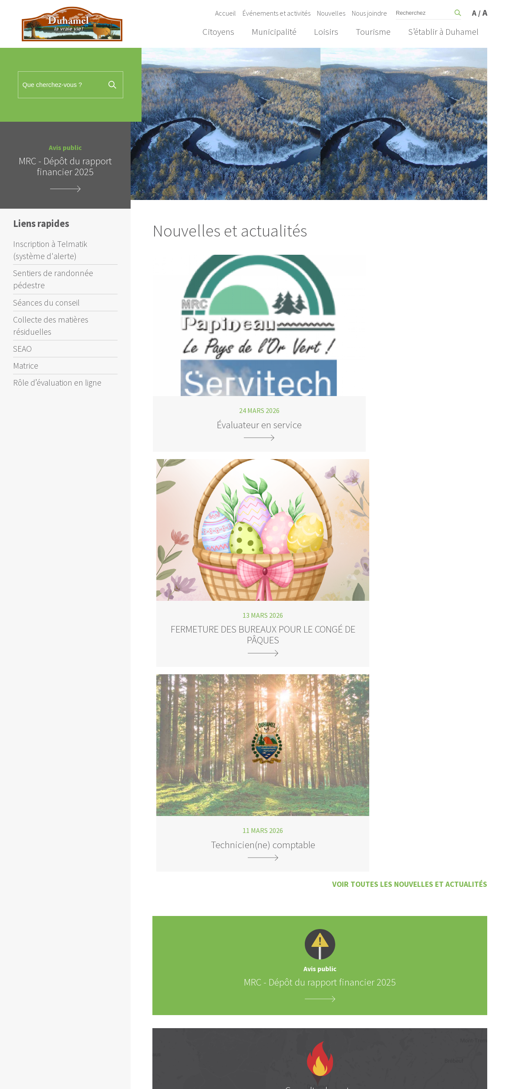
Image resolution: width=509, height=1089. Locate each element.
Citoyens (218, 31)
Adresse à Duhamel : (340, 918)
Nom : (322, 853)
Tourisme (373, 31)
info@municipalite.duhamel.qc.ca (221, 793)
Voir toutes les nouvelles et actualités (409, 415)
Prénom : (325, 827)
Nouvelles (331, 13)
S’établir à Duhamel (443, 31)
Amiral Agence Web (384, 1074)
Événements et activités (276, 13)
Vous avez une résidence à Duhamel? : (363, 903)
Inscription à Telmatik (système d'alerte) (50, 250)
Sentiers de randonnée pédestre (53, 279)
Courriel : (325, 878)
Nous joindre (369, 13)
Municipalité (274, 31)
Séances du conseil (46, 302)
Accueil (225, 13)
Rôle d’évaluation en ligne (57, 382)
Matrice (25, 365)
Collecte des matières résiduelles (50, 325)
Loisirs (326, 31)
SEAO (22, 348)
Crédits (430, 1074)
